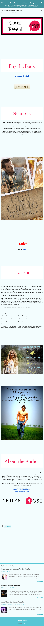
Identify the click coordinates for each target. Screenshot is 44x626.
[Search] (42, 3)
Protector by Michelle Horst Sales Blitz (10, 586)
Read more (40, 581)
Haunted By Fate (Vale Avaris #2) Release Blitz (12, 602)
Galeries (25, 623)
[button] (42, 11)
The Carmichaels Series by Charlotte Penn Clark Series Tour (15, 569)
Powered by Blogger (22, 620)
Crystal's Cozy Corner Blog (22, 2)
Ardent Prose (8, 526)
